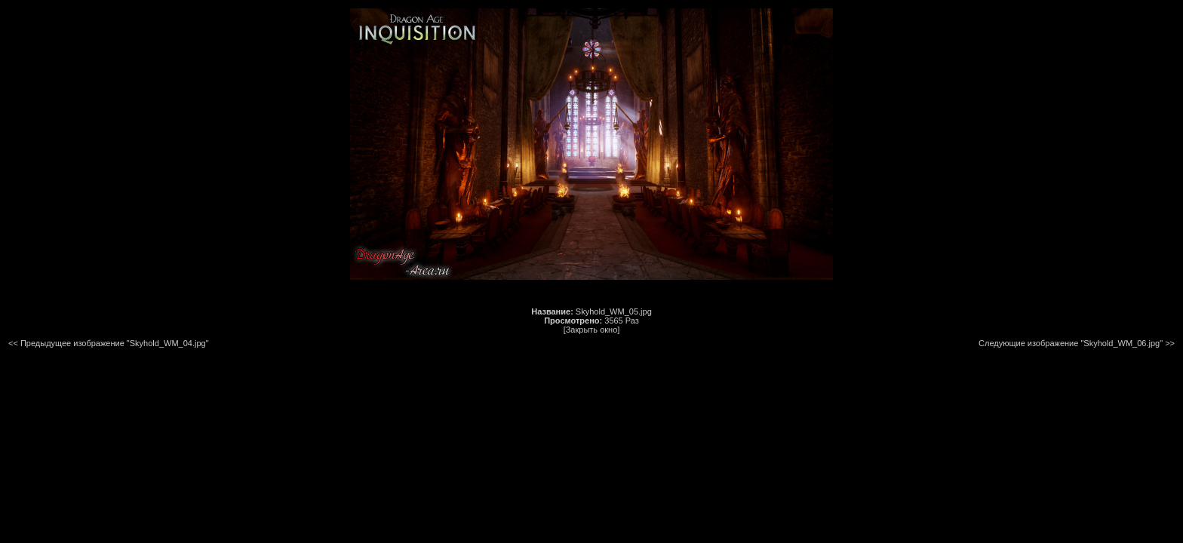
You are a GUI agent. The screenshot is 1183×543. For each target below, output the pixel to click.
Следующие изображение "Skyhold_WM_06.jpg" (1071, 343)
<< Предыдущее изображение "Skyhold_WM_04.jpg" (108, 343)
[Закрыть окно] (592, 329)
